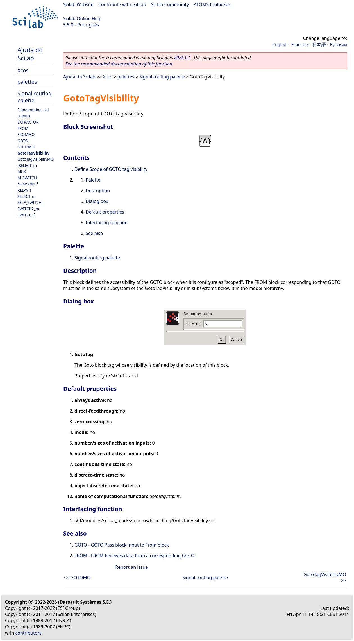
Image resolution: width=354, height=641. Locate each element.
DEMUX (24, 116)
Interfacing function (107, 222)
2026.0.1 (182, 58)
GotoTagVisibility (33, 153)
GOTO (22, 140)
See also (94, 233)
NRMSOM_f (27, 184)
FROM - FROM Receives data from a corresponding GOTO (134, 555)
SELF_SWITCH (29, 202)
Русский (338, 44)
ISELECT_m (27, 165)
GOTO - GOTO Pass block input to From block (121, 545)
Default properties (105, 212)
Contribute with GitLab (122, 4)
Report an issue (131, 567)
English (279, 44)
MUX (21, 171)
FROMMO (26, 134)
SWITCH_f (26, 215)
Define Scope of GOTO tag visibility (111, 169)
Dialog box (97, 201)
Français (300, 44)
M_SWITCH (27, 177)
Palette (93, 180)
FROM (22, 128)
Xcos (23, 70)
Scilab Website (78, 4)
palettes (27, 81)
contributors (28, 633)
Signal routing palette (162, 77)
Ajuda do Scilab (30, 54)
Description (98, 190)
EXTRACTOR (27, 122)
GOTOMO (26, 147)
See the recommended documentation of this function (118, 64)
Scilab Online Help (82, 18)
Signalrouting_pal (33, 109)
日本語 (319, 44)
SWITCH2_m (28, 208)
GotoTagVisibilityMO (35, 159)
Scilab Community (170, 4)
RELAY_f (24, 190)
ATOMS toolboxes (212, 4)
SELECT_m (26, 196)
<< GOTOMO (77, 577)
